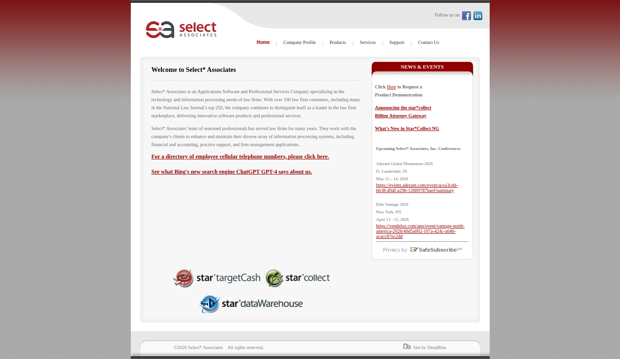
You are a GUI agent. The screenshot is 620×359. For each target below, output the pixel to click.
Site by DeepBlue (430, 347)
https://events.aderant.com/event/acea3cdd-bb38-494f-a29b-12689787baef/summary (417, 188)
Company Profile (299, 42)
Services (368, 42)
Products (338, 42)
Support (397, 42)
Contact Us (428, 42)
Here (391, 86)
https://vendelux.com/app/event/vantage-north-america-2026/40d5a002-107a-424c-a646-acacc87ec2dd (420, 231)
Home (263, 42)
